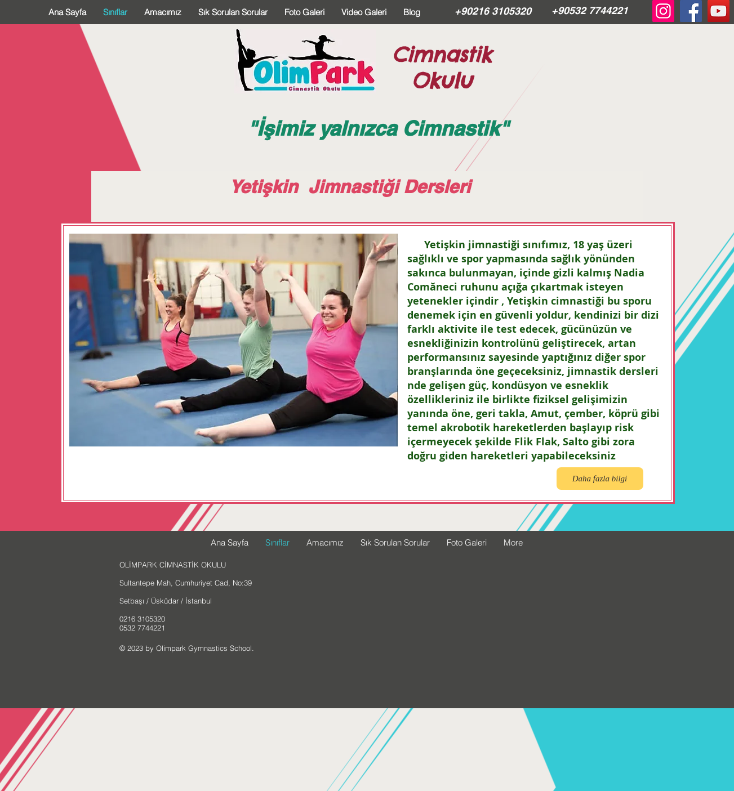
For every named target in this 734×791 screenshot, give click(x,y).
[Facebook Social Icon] (691, 11)
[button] (233, 340)
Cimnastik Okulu (441, 67)
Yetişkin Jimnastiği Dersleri (349, 186)
